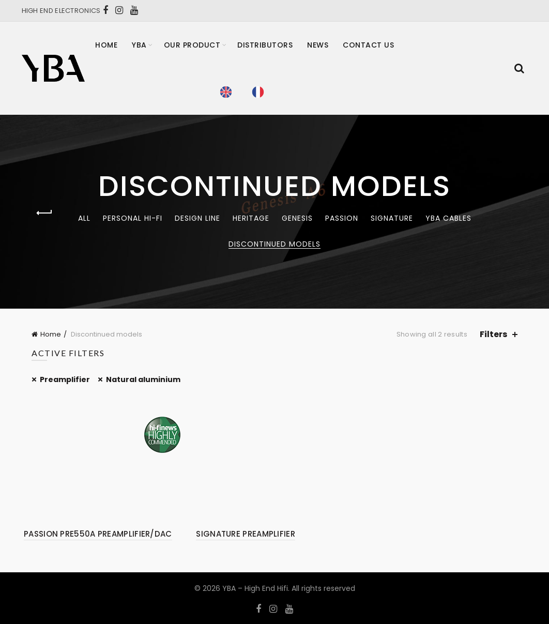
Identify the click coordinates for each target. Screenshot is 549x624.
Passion (341, 218)
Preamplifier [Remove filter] (65, 379)
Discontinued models (274, 244)
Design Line (197, 218)
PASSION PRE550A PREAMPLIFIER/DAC (98, 533)
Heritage (251, 218)
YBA (139, 45)
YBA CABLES (448, 218)
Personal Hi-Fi (132, 218)
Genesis (297, 218)
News (317, 45)
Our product (192, 45)
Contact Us (368, 45)
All (84, 218)
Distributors (265, 45)
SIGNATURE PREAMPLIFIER (245, 533)
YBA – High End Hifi (255, 588)
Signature (392, 218)
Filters (493, 334)
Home (106, 45)
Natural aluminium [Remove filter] (143, 379)
